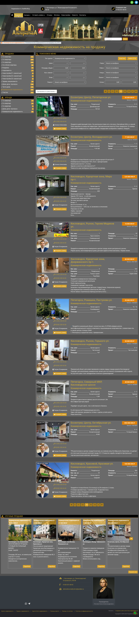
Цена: (51, 63)
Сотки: (102, 82)
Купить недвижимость (7, 611)
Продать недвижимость (22, 611)
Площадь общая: (47, 68)
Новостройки (65, 15)
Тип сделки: (49, 58)
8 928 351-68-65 (121, 10)
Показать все (133, 572)
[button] (70, 58)
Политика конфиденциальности (84, 611)
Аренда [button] (27, 15)
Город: (102, 63)
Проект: (101, 77)
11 (112, 91)
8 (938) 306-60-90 (59, 118)
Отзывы (49, 15)
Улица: (102, 73)
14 (125, 91)
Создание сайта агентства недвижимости (126, 610)
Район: (102, 68)
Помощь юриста (54, 611)
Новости (75, 15)
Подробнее (27, 566)
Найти (125, 39)
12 (116, 91)
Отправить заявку (60, 128)
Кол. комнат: (48, 73)
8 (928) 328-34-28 (59, 197)
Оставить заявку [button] (38, 15)
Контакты (82, 15)
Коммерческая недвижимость (14, 42)
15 (129, 91)
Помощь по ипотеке (67, 611)
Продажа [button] (18, 15)
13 (121, 91)
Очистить (122, 58)
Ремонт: (50, 82)
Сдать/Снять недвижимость (39, 611)
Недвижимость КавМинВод (20, 9)
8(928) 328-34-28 (60, 201)
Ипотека (57, 15)
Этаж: (51, 77)
